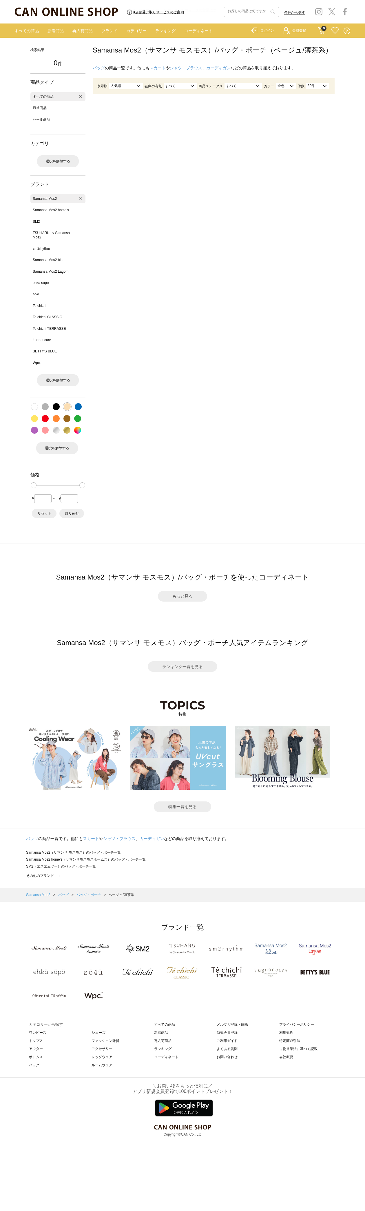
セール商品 (41, 119)
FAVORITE (335, 31)
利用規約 (286, 1033)
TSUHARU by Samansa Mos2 (51, 235)
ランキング (165, 30)
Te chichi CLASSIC (47, 317)
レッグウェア (102, 1057)
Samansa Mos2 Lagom (50, 271)
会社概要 (286, 1057)
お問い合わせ (227, 1057)
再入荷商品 (82, 30)
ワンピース (37, 1033)
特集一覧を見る (182, 806)
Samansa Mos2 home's (51, 210)
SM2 (36, 222)
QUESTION (346, 31)
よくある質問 (227, 1049)
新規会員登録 (227, 1033)
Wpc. (37, 363)
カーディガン (218, 68)
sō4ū (36, 294)
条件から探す (294, 12)
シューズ (98, 1033)
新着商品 (56, 30)
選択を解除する (58, 161)
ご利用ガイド (227, 1041)
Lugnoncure (42, 340)
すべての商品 (26, 30)
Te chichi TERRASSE (49, 329)
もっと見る (182, 596)
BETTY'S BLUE (45, 351)
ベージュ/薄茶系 (121, 895)
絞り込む (72, 513)
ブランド (109, 30)
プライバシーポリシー (296, 1024)
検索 (272, 12)
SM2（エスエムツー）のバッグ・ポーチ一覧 (61, 866)
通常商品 (40, 108)
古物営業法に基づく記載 (298, 1049)
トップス (36, 1041)
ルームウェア (102, 1065)
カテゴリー (136, 30)
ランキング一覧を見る (182, 666)
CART (321, 29)
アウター (36, 1049)
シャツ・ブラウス (186, 68)
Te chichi (39, 306)
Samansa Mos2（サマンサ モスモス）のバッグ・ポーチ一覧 (73, 852)
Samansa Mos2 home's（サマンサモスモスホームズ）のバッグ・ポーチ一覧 (86, 859)
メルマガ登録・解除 (232, 1024)
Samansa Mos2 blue (48, 260)
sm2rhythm (41, 249)
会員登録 (299, 30)
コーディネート (198, 30)
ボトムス (36, 1057)
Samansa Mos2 (45, 199)
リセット (44, 513)
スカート (157, 68)
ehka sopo (41, 283)
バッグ (99, 68)
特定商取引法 (289, 1041)
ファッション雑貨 (105, 1041)
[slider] (33, 485)
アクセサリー (102, 1049)
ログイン (267, 30)
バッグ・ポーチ (89, 895)
